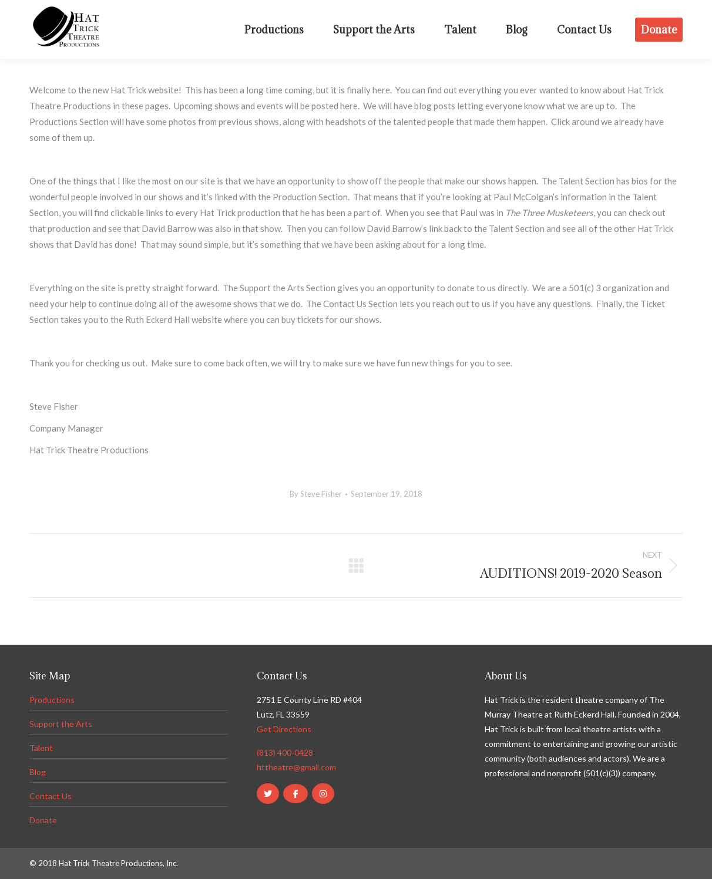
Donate (43, 820)
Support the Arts (60, 724)
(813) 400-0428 (285, 752)
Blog (37, 772)
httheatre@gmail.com (296, 767)
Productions (52, 700)
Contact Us (50, 796)
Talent (41, 748)
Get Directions (284, 729)
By (316, 494)
